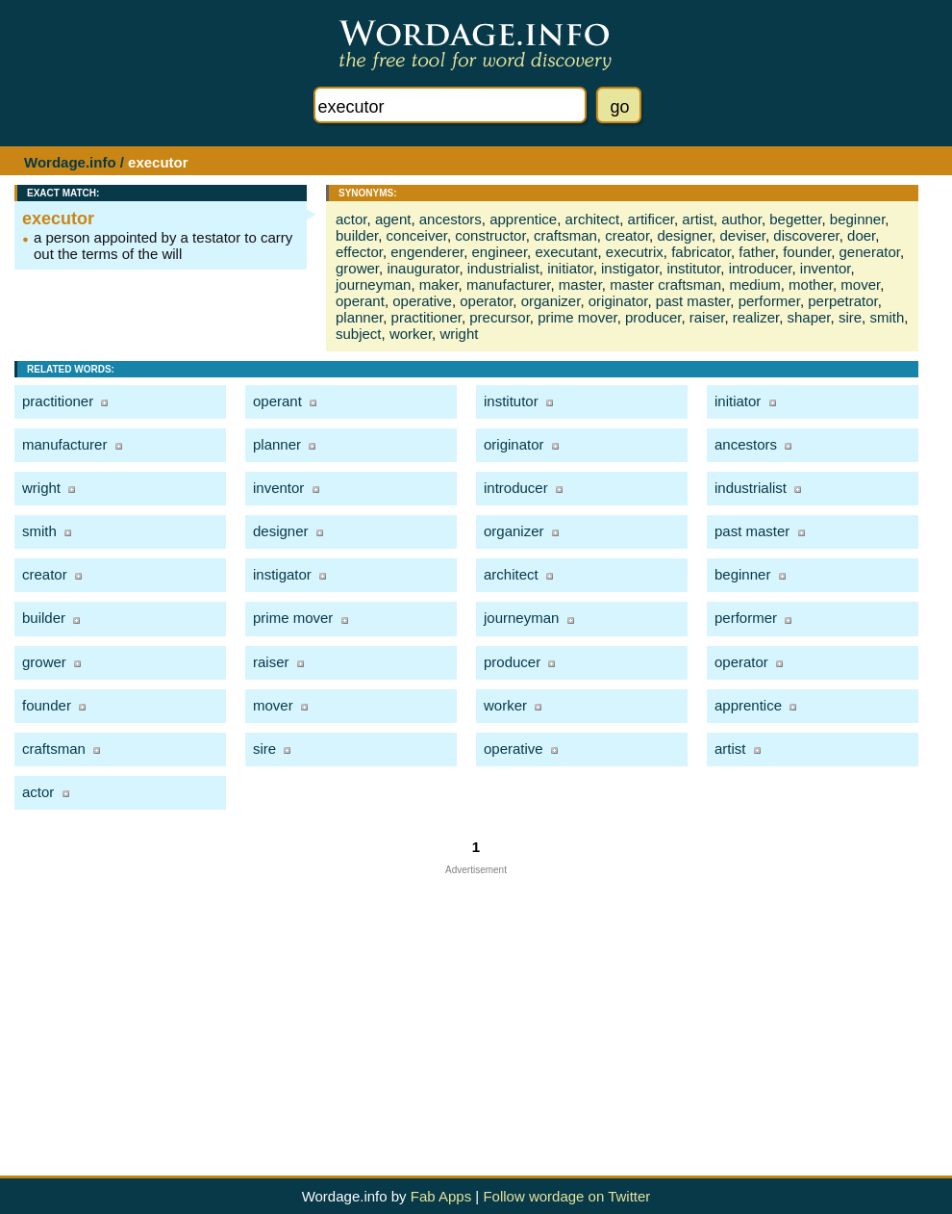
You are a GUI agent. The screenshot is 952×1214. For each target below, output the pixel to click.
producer (653, 317)
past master (693, 301)
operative (422, 301)
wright (458, 333)
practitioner (426, 317)
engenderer (426, 252)
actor (351, 219)
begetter (795, 219)
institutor (693, 268)
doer (861, 235)
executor (58, 218)
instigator (630, 268)
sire (850, 317)
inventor (825, 268)
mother (811, 284)
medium (754, 284)
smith (886, 317)
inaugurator (423, 268)
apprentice (523, 219)
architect (592, 219)
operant (360, 301)
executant (566, 252)
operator (486, 301)
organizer (551, 301)
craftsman (565, 235)
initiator (570, 268)
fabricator (701, 252)
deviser (742, 235)
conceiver (417, 235)
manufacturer (508, 284)
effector (359, 252)
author (741, 219)
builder (357, 235)
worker (410, 333)
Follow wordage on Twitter (566, 1196)
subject (359, 333)
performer (769, 301)
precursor (499, 317)
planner (359, 317)
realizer (756, 317)
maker (439, 284)
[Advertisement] (476, 1010)
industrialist (503, 268)
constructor (490, 235)
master (580, 284)
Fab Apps (441, 1196)
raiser (707, 317)
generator (869, 252)
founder (807, 252)
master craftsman (665, 284)
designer (684, 235)
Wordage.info (70, 162)
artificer (651, 219)
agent (393, 219)
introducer (760, 268)
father (757, 252)
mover (860, 284)
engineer (500, 252)
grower (357, 268)
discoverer (806, 235)
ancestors (450, 219)
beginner (858, 219)
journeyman (373, 284)
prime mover (577, 317)
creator (627, 235)
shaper (808, 317)
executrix (635, 252)
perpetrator (843, 301)
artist (698, 219)
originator (618, 301)
